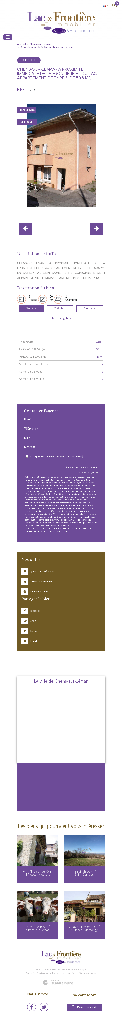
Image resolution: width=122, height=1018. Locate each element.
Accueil (21, 44)
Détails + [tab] (60, 308)
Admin (75, 973)
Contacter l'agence (82, 467)
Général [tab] (31, 308)
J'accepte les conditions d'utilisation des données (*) (56, 456)
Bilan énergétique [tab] (61, 318)
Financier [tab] (90, 308)
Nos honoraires (58, 973)
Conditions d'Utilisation (35, 531)
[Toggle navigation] (7, 37)
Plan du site (30, 973)
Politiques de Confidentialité (74, 528)
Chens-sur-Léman (40, 44)
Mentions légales (44, 973)
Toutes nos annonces (87, 973)
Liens (68, 973)
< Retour (28, 60)
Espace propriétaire (84, 1007)
